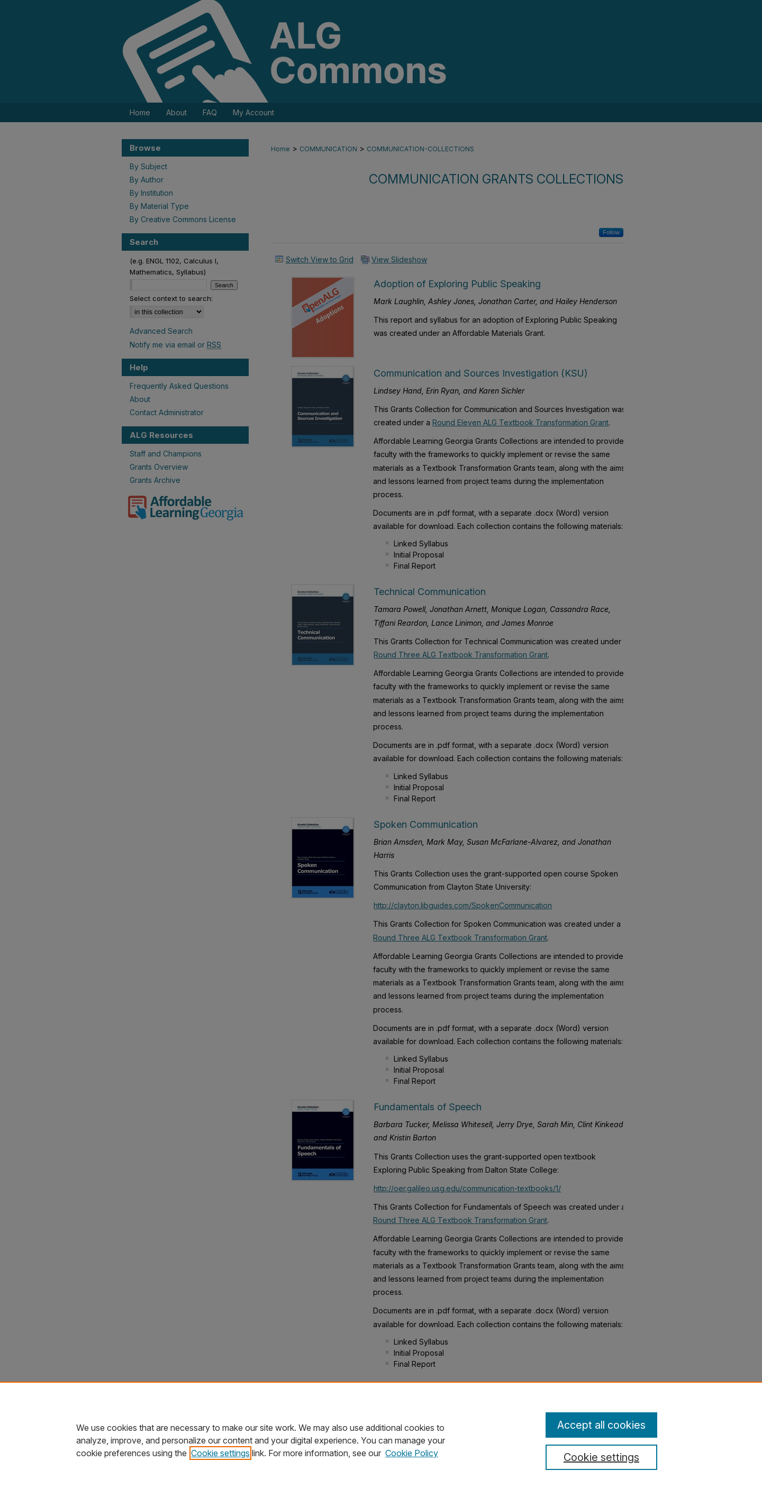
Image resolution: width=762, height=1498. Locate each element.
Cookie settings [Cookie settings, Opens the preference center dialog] (601, 1457)
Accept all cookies (601, 1425)
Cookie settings (220, 1453)
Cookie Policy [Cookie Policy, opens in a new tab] (411, 1453)
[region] (381, 1440)
